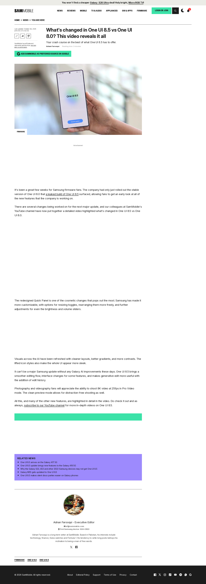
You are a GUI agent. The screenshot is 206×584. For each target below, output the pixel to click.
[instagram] (164, 575)
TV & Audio (96, 11)
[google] (190, 575)
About (70, 575)
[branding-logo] (23, 10)
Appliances (112, 11)
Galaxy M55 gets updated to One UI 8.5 (38, 472)
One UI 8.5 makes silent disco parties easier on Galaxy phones (49, 475)
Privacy (123, 575)
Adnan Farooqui (52, 46)
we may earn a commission (25, 46)
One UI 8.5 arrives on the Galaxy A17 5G (38, 462)
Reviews (71, 11)
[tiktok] (170, 575)
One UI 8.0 (32, 560)
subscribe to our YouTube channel (44, 405)
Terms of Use (110, 575)
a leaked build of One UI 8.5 (62, 194)
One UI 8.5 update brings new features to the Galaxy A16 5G (48, 465)
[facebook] (155, 575)
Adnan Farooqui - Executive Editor (74, 522)
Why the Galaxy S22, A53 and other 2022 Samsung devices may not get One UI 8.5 (58, 469)
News (60, 11)
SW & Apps (127, 11)
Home (17, 20)
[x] (160, 575)
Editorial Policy (83, 575)
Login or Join (161, 11)
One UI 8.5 (44, 560)
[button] (175, 10)
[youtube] (175, 575)
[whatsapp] (186, 575)
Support (96, 575)
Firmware (142, 11)
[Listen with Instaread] (28, 36)
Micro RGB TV (135, 2)
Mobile (83, 11)
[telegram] (180, 575)
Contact (133, 575)
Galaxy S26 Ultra (99, 2)
